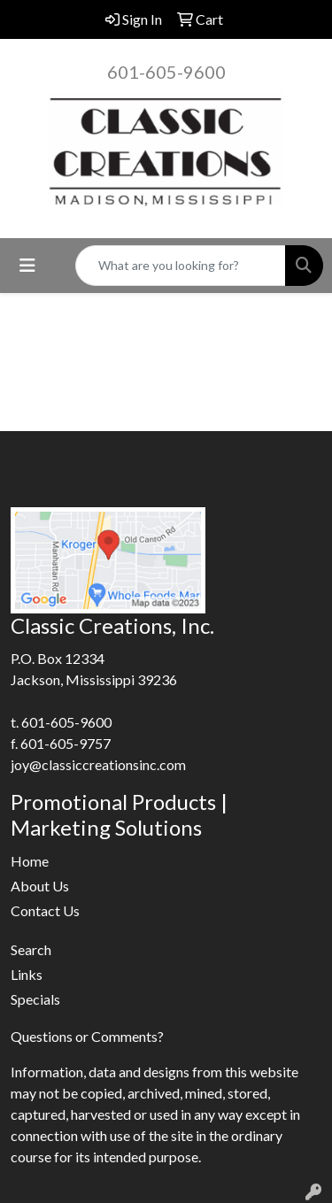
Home (30, 860)
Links (26, 974)
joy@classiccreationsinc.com (98, 764)
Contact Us (45, 910)
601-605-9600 (166, 71)
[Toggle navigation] (27, 265)
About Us (40, 885)
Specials (35, 999)
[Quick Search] (180, 265)
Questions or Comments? (87, 1036)
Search (31, 949)
